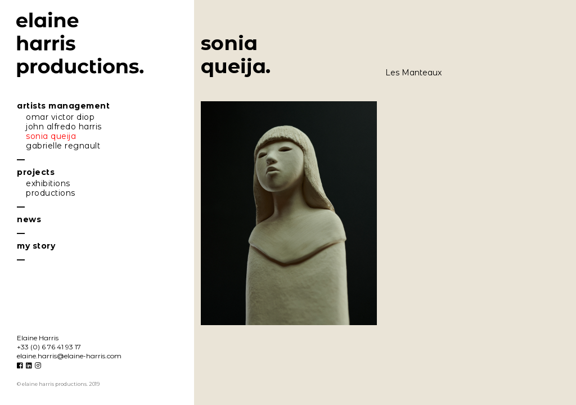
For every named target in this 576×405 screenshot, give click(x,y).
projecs (36, 172)
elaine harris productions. (80, 45)
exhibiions (48, 183)
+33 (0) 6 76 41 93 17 (49, 347)
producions (50, 193)
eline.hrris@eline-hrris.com (69, 356)
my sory (36, 246)
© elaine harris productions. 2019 (58, 384)
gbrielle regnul (63, 146)
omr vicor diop (60, 117)
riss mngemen (63, 106)
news (29, 219)
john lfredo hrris (64, 127)
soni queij (51, 136)
